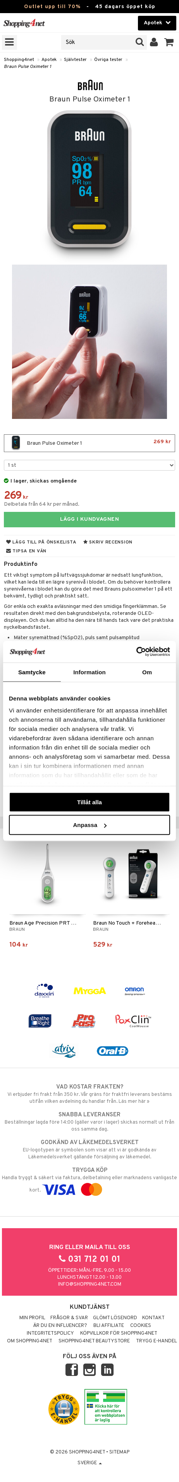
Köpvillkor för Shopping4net (118, 1333)
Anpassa (90, 825)
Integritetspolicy (50, 1333)
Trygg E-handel (156, 1341)
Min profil (32, 1318)
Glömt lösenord (115, 1318)
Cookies (140, 1326)
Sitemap (119, 1452)
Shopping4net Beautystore (94, 1341)
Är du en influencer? (60, 1326)
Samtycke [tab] (32, 671)
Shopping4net (19, 60)
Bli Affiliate (108, 1326)
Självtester (75, 60)
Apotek (49, 60)
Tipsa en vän (26, 551)
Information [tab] (89, 671)
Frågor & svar (69, 1318)
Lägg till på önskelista (41, 542)
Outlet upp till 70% (52, 6)
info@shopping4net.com (89, 1284)
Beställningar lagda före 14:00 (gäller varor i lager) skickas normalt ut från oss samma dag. (89, 1122)
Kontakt (153, 1318)
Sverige (89, 1463)
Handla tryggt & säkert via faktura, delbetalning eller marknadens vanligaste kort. (89, 1179)
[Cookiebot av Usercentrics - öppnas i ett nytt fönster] (136, 652)
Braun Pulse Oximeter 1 (27, 67)
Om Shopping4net (29, 1341)
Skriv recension (108, 542)
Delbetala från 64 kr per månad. (41, 504)
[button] (169, 42)
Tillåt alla (89, 801)
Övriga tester (108, 60)
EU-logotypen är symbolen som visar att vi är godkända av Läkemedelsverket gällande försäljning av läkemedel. (89, 1149)
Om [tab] (147, 671)
